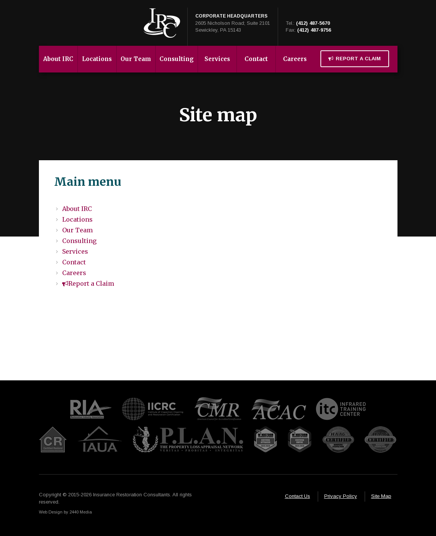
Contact (256, 59)
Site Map (381, 496)
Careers (295, 59)
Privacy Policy (340, 496)
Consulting (176, 59)
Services (217, 59)
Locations (97, 59)
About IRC (58, 59)
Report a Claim (354, 58)
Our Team (136, 59)
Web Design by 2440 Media (65, 512)
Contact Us (297, 496)
